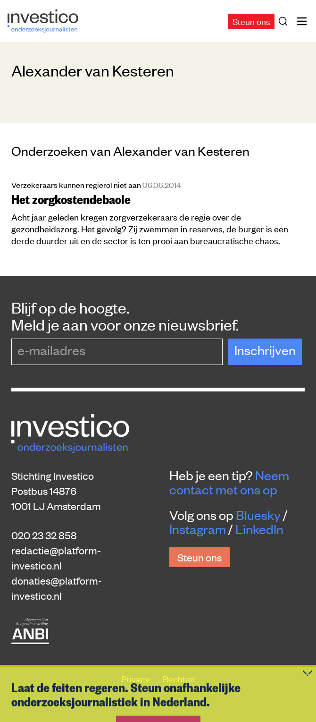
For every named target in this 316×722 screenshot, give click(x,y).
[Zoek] (284, 21)
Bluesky (258, 515)
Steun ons (251, 21)
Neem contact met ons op (229, 482)
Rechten (179, 678)
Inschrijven (265, 350)
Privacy (136, 678)
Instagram (197, 529)
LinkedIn (259, 529)
